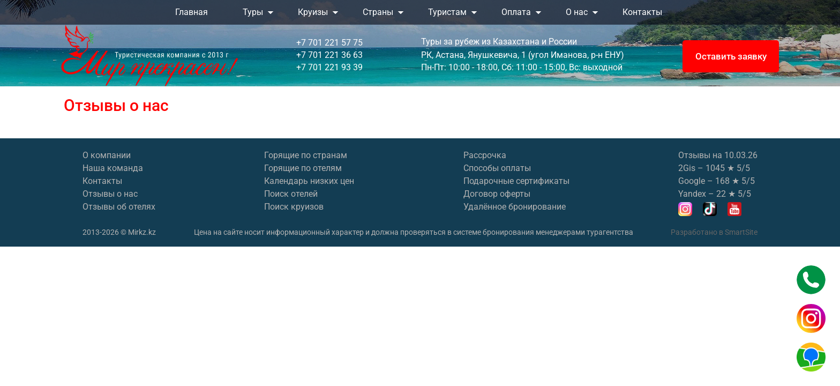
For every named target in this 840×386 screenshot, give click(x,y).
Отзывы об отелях (118, 207)
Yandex (692, 194)
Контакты (102, 181)
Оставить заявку (731, 56)
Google (691, 181)
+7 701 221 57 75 (329, 43)
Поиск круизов (294, 207)
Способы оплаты (497, 168)
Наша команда (112, 168)
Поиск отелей (291, 194)
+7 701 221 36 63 (329, 55)
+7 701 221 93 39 (329, 67)
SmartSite (741, 232)
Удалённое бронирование (514, 207)
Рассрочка (484, 155)
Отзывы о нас (110, 194)
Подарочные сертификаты (516, 181)
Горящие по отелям (303, 168)
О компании (106, 155)
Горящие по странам (305, 155)
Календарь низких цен (309, 181)
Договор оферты (496, 194)
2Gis (686, 168)
